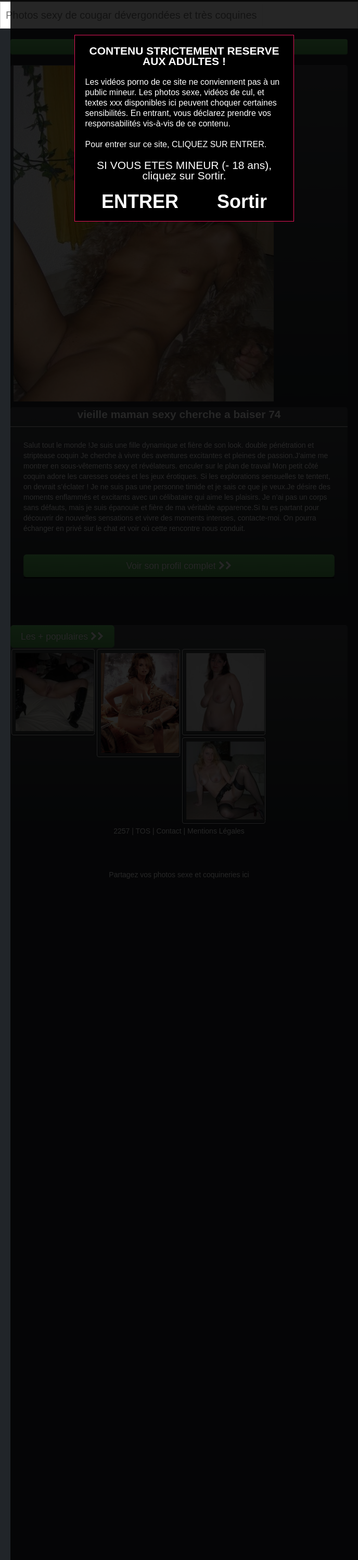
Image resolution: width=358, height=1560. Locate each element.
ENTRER (139, 201)
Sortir (242, 201)
